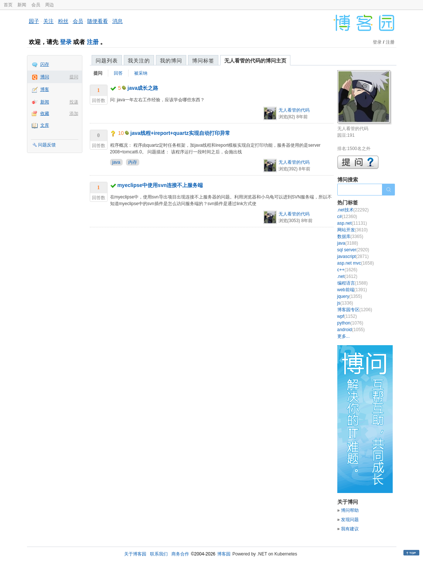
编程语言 (352, 283)
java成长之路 (142, 88)
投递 (73, 102)
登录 (66, 42)
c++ (347, 269)
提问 (73, 76)
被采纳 (140, 73)
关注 (48, 21)
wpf (347, 316)
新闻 (21, 4)
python (350, 323)
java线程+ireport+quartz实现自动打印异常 (180, 133)
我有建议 (350, 528)
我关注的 (139, 61)
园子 (34, 21)
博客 (44, 89)
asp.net (352, 223)
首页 (8, 4)
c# (347, 216)
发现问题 (350, 519)
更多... (343, 336)
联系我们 (159, 554)
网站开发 (352, 229)
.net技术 (353, 209)
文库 (44, 125)
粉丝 (63, 21)
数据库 (350, 236)
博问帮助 (350, 510)
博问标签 (203, 61)
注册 (93, 42)
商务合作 (180, 554)
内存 (132, 162)
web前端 (352, 289)
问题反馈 (47, 144)
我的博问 (171, 61)
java (116, 162)
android (351, 329)
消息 (117, 21)
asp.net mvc (355, 263)
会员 (35, 4)
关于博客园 (135, 554)
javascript (353, 256)
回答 (118, 73)
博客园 (224, 554)
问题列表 (107, 61)
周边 (49, 4)
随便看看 (97, 21)
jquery (349, 296)
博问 (44, 76)
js (345, 303)
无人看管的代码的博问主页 (255, 61)
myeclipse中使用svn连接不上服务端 (160, 185)
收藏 (44, 113)
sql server (353, 249)
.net (347, 276)
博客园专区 (354, 309)
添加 (73, 113)
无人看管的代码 (294, 110)
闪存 (44, 64)
